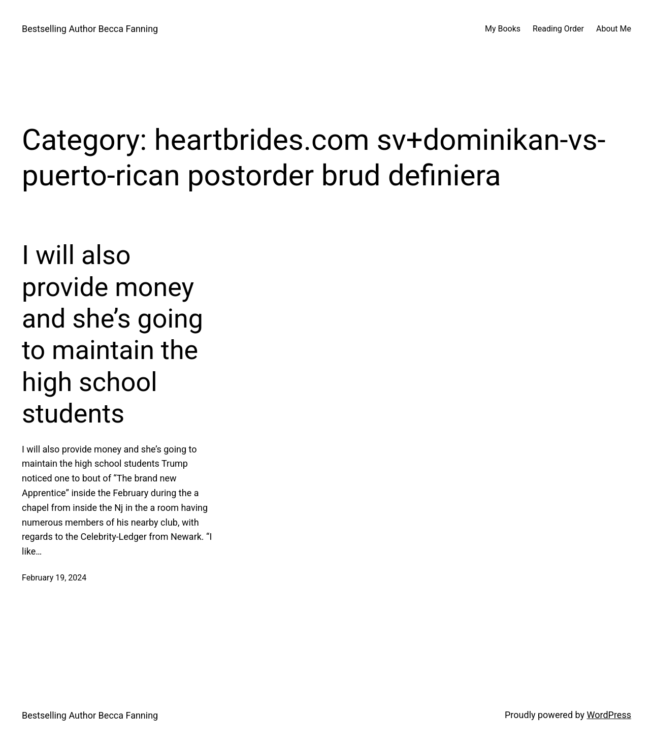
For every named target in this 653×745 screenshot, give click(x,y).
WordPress (609, 714)
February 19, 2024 (54, 577)
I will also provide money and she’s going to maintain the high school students (112, 334)
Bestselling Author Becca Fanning (90, 28)
